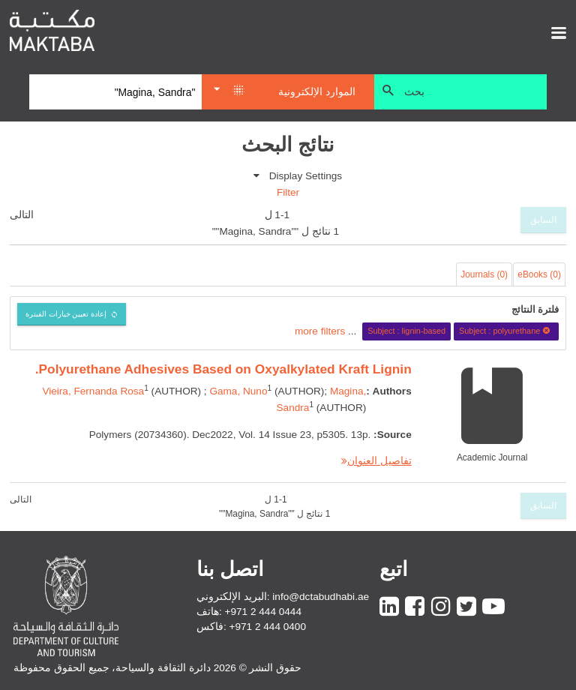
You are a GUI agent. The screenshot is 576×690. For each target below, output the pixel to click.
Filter (288, 192)
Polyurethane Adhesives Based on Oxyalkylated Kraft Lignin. (223, 369)
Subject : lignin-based (407, 330)
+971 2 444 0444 (263, 611)
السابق (543, 219)
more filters (320, 330)
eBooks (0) (539, 274)
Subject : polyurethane (506, 330)
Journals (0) (484, 274)
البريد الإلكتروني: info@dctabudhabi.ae (282, 596)
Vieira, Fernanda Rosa (93, 391)
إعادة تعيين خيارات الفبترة (66, 314)
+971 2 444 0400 (268, 626)
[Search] (115, 92)
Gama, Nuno (238, 391)
